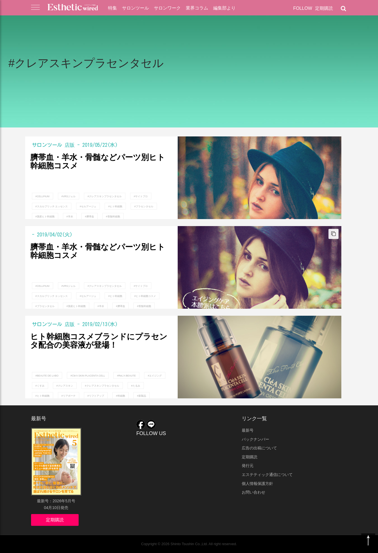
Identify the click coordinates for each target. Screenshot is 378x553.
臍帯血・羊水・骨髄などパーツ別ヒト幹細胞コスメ (97, 161)
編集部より (224, 8)
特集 (112, 8)
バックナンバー (255, 439)
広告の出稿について (259, 448)
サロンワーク (167, 8)
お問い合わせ (253, 492)
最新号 (247, 430)
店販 (70, 144)
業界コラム (197, 8)
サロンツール (135, 8)
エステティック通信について (267, 474)
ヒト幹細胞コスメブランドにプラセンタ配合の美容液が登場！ (98, 341)
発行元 (247, 465)
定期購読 (324, 8)
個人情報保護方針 (257, 483)
